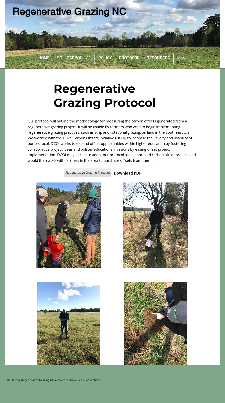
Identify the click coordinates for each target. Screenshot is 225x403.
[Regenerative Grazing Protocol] (87, 172)
